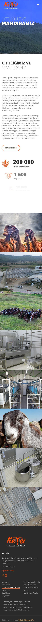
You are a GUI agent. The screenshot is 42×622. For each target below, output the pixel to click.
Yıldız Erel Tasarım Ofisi (26, 620)
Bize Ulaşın (6, 593)
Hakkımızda (6, 590)
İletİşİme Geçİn (11, 148)
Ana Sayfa (5, 582)
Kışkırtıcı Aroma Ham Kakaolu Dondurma (18, 607)
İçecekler (26, 590)
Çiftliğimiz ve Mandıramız (11, 587)
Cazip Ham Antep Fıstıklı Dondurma (16, 610)
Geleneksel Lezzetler (30, 587)
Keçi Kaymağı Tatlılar (30, 593)
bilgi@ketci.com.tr (8, 570)
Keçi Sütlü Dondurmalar (31, 582)
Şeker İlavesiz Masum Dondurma (15, 604)
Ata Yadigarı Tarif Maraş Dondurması (16, 602)
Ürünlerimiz (6, 585)
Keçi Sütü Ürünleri (29, 585)
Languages (6, 595)
